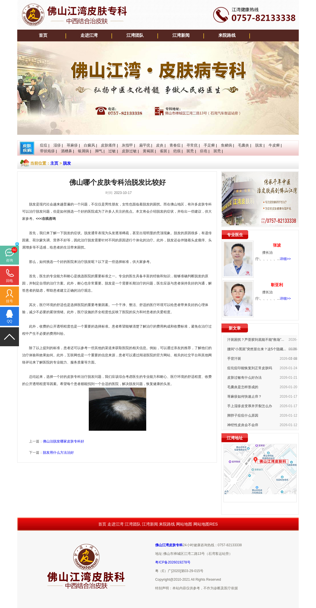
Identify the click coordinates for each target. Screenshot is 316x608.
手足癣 (209, 145)
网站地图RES (205, 524)
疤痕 (177, 151)
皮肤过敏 (129, 151)
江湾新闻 (181, 35)
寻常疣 (192, 145)
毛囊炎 (243, 145)
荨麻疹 (72, 145)
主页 (54, 163)
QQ (9, 321)
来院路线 (227, 35)
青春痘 (175, 145)
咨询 (9, 260)
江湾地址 (235, 438)
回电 (9, 281)
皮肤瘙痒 (108, 145)
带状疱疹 (47, 151)
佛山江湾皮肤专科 (169, 545)
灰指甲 (127, 145)
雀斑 (163, 151)
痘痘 (43, 145)
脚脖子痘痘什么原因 (242, 415)
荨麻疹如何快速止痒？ (244, 397)
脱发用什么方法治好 (58, 453)
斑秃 (190, 151)
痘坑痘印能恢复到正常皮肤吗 (249, 368)
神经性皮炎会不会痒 (242, 425)
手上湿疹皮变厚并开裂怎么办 (249, 406)
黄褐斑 (148, 151)
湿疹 (57, 145)
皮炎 (159, 145)
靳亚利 (277, 284)
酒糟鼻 (66, 151)
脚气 (99, 151)
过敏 (112, 151)
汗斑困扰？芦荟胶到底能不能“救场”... (255, 340)
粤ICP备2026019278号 (172, 562)
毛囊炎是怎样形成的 (242, 387)
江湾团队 (135, 35)
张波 (277, 245)
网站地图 (184, 524)
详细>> (285, 259)
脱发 (259, 145)
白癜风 (89, 145)
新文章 (235, 328)
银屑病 (83, 151)
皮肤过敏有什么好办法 (244, 378)
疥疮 (203, 151)
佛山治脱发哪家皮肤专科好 (63, 441)
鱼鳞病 (226, 145)
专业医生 (235, 234)
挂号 (9, 301)
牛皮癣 (274, 145)
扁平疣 (144, 145)
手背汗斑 (234, 359)
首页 (43, 35)
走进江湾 (89, 35)
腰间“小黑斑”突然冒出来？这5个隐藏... (256, 349)
